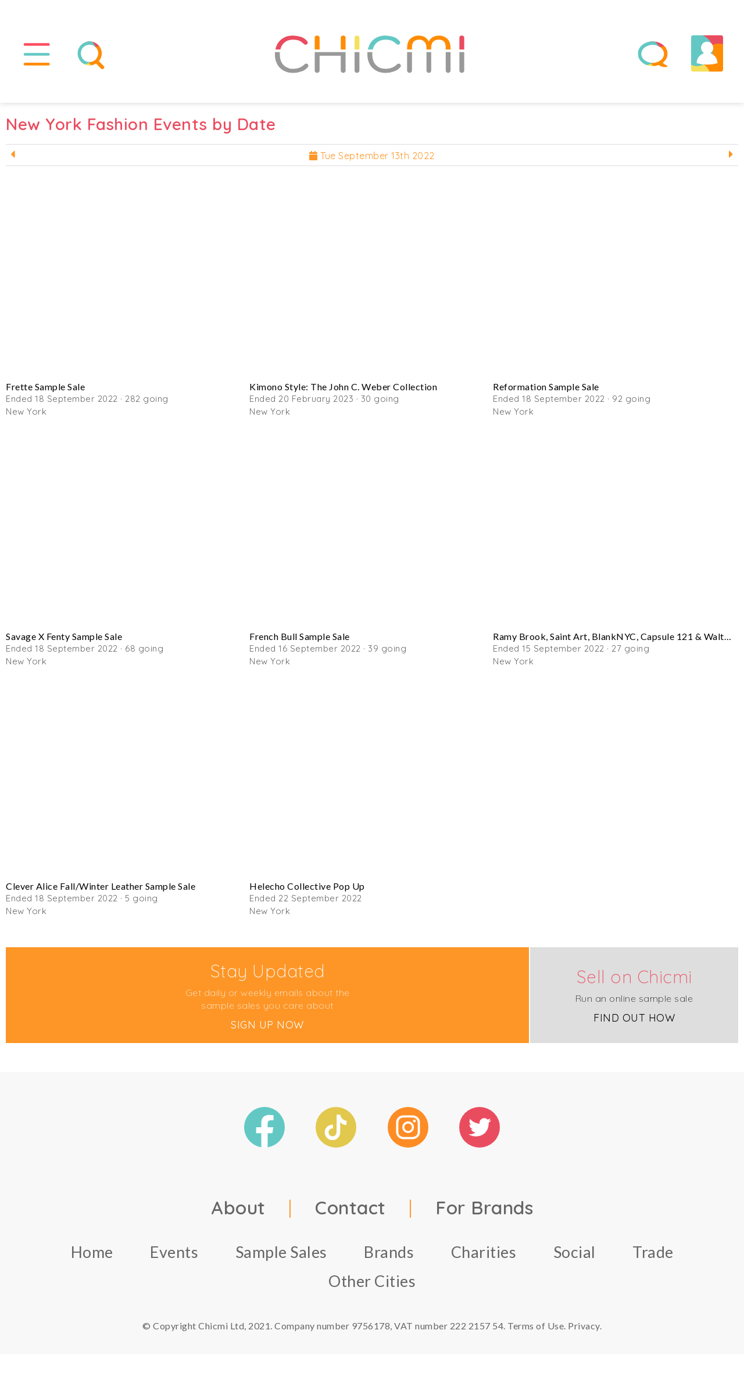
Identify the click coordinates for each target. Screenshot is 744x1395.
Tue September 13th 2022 (372, 155)
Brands (389, 1251)
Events (174, 1251)
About (238, 1207)
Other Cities (372, 1280)
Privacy (584, 1325)
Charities (484, 1251)
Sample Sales (281, 1251)
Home (92, 1251)
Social (574, 1251)
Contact (350, 1207)
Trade (653, 1251)
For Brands (484, 1207)
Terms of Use (535, 1325)
